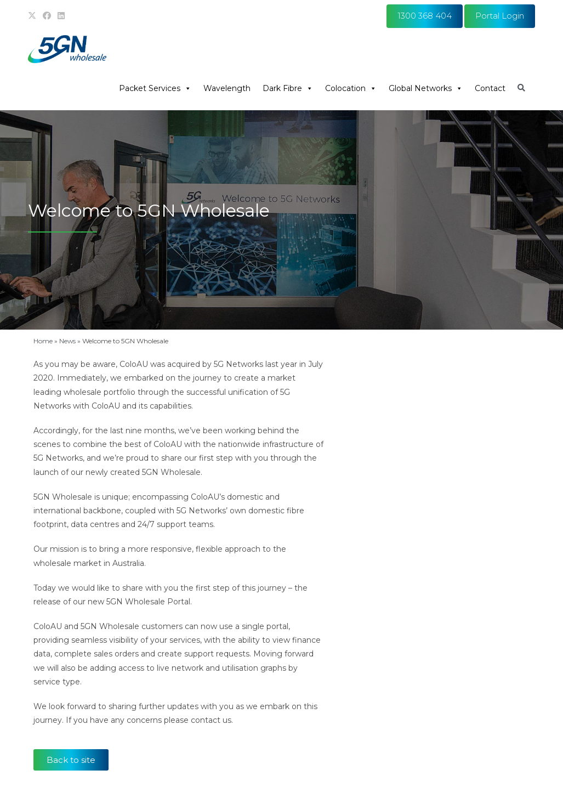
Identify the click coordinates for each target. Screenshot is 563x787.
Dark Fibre (288, 88)
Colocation (351, 88)
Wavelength (227, 88)
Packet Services (155, 88)
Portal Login (499, 15)
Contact (490, 88)
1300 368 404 (424, 15)
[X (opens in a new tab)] (33, 15)
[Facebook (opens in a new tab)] (46, 15)
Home (43, 341)
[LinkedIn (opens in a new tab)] (61, 15)
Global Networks (426, 88)
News (67, 341)
